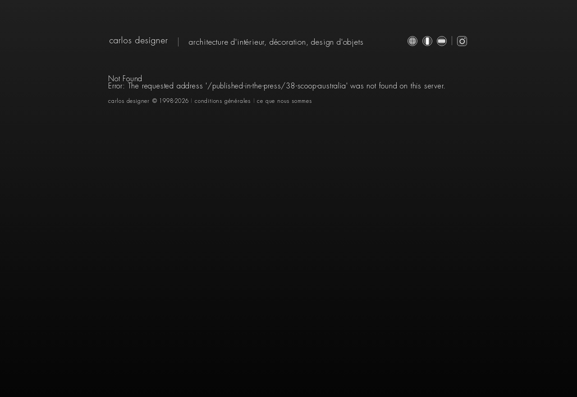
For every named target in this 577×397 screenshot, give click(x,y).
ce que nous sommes (284, 101)
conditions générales (223, 101)
